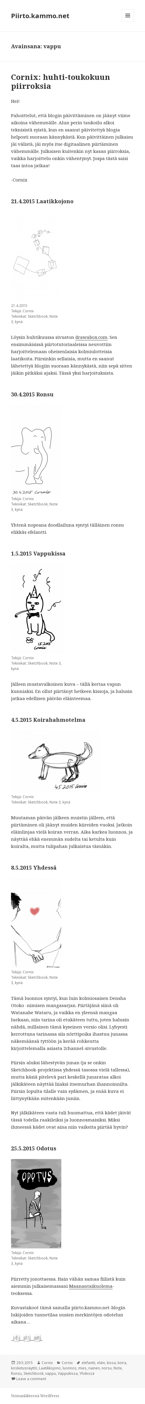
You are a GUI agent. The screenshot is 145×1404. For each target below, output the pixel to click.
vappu (50, 1373)
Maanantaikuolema (91, 1286)
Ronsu (16, 1373)
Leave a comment (31, 1378)
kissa (111, 1362)
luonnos (70, 1368)
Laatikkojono (50, 1368)
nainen (94, 1368)
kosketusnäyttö (24, 1368)
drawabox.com (91, 337)
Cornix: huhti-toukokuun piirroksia (60, 81)
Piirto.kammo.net (40, 15)
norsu (107, 1368)
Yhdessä (86, 1373)
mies (82, 1368)
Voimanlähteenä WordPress (35, 1395)
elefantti (88, 1362)
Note (117, 1368)
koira (122, 1362)
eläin (101, 1362)
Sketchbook (33, 1373)
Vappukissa (68, 1373)
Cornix (47, 1362)
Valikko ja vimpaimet (128, 21)
